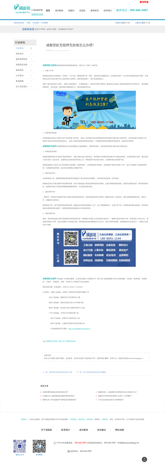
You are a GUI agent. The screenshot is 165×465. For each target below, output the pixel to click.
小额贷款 (104, 419)
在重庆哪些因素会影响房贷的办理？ (55, 392)
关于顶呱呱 (46, 430)
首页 (48, 10)
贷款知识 (24, 54)
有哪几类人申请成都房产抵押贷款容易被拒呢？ (59, 400)
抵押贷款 (81, 419)
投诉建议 (101, 430)
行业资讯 (24, 48)
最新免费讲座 (24, 59)
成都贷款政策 (71, 341)
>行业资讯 (35, 23)
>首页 (28, 23)
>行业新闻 (44, 23)
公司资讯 (24, 76)
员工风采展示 (24, 87)
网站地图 (119, 430)
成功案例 (59, 10)
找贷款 (82, 10)
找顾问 (71, 10)
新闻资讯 (94, 10)
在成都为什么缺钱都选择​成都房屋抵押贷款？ (58, 396)
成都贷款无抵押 (49, 65)
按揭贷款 (89, 419)
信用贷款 (73, 419)
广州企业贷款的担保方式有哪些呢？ (111, 400)
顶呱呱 (23, 419)
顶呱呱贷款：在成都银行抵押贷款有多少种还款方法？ (118, 392)
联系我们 (108, 10)
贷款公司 (61, 341)
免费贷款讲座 (24, 65)
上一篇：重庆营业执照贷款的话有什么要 (57, 372)
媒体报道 (24, 70)
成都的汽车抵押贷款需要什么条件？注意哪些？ (115, 396)
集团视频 (24, 81)
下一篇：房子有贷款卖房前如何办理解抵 (91, 372)
